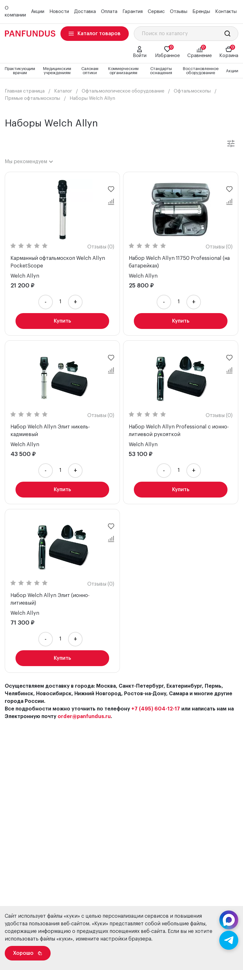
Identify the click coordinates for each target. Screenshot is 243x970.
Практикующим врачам (20, 71)
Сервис (156, 11)
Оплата (109, 11)
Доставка (85, 11)
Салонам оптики (89, 71)
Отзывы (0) (100, 246)
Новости (59, 11)
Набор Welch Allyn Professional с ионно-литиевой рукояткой (179, 430)
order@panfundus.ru (84, 716)
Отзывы (178, 11)
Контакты (226, 11)
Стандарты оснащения (161, 71)
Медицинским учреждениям (57, 71)
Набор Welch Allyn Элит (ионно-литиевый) (50, 599)
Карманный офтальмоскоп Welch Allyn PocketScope (57, 262)
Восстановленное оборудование (201, 71)
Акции (37, 11)
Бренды (201, 11)
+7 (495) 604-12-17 (155, 708)
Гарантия (132, 11)
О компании (15, 12)
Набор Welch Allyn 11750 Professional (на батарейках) (179, 262)
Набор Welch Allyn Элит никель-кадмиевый (50, 430)
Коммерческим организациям (123, 71)
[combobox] (29, 161)
